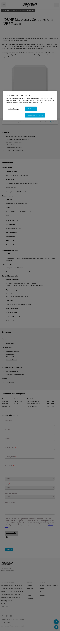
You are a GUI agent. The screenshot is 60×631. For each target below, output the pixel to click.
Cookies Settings (13, 109)
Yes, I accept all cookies (35, 115)
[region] (30, 106)
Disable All (31, 109)
